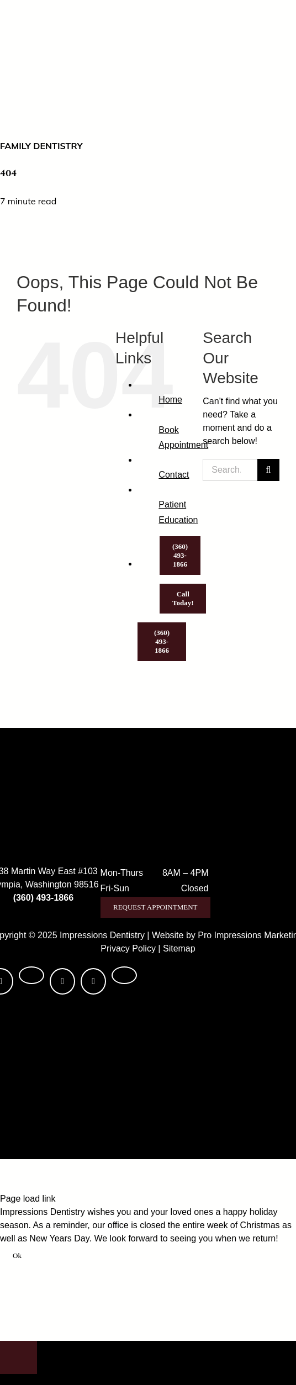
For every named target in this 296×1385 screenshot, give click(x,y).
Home (170, 399)
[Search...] (230, 470)
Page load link (28, 1198)
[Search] (268, 470)
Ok (17, 1255)
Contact (173, 474)
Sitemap (179, 948)
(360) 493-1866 (43, 897)
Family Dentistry (41, 145)
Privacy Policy (128, 948)
